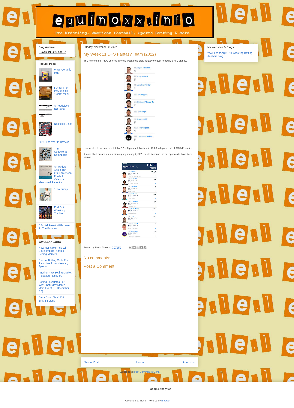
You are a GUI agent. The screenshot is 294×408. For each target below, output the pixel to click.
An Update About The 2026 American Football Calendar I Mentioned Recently (55, 174)
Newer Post (91, 362)
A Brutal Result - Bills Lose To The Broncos (54, 227)
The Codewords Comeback (61, 152)
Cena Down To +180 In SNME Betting (52, 299)
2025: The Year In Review (54, 141)
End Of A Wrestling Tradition (59, 210)
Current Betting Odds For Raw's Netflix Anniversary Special (53, 263)
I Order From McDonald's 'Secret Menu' (62, 91)
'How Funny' (61, 189)
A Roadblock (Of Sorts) (61, 107)
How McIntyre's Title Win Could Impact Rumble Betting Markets (53, 251)
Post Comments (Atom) (147, 371)
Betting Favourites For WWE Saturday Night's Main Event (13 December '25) (54, 286)
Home (140, 362)
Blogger (165, 400)
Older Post (188, 362)
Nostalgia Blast (63, 123)
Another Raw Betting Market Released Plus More (55, 274)
